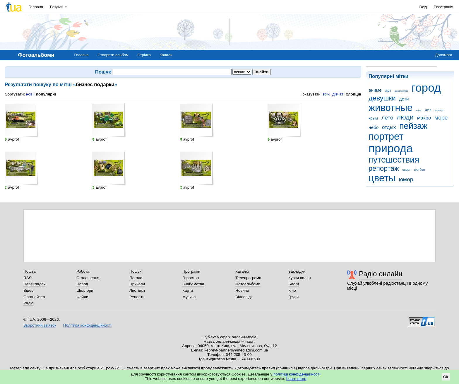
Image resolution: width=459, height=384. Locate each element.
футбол (419, 169)
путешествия (394, 159)
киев (428, 110)
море (441, 118)
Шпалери (84, 290)
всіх (326, 94)
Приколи (137, 284)
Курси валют (299, 278)
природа (391, 148)
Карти (187, 290)
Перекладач (34, 284)
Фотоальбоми (247, 284)
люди (405, 117)
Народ (82, 284)
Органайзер (34, 297)
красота (439, 110)
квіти (418, 110)
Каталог (242, 271)
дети (404, 98)
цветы (382, 178)
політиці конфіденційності (296, 374)
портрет (386, 136)
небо (373, 127)
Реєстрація (443, 7)
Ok (445, 377)
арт (388, 90)
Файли (82, 297)
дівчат (337, 94)
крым (373, 118)
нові (29, 94)
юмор (406, 179)
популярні (46, 94)
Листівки (137, 290)
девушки (382, 98)
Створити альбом (113, 55)
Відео (28, 290)
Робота (82, 271)
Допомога (443, 55)
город (426, 87)
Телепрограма (248, 278)
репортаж (384, 168)
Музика (189, 297)
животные (390, 107)
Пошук (135, 271)
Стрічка (143, 55)
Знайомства (193, 284)
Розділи (57, 7)
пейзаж (413, 126)
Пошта (29, 271)
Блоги (293, 284)
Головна (36, 7)
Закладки (296, 271)
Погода (135, 278)
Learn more (296, 378)
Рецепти (137, 297)
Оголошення (87, 278)
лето (387, 118)
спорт (407, 169)
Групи (293, 297)
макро (424, 118)
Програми (191, 271)
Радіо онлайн (381, 274)
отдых (389, 127)
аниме (375, 90)
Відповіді (243, 297)
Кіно (292, 290)
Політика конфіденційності (87, 325)
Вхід (423, 7)
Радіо (28, 303)
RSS (27, 278)
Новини (242, 290)
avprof (12, 139)
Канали (166, 55)
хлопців (353, 94)
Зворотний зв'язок (39, 325)
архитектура (401, 91)
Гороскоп (190, 278)
